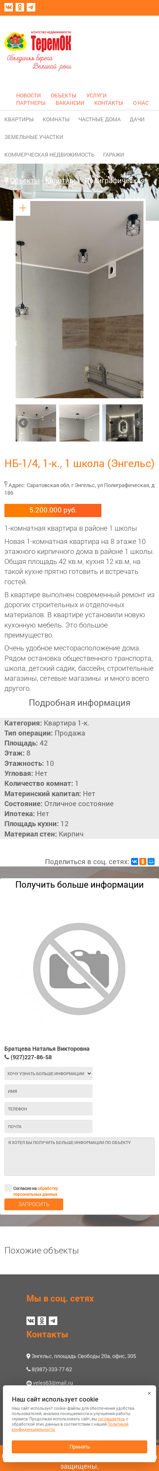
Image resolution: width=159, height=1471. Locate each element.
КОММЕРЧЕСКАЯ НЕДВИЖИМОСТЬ (49, 154)
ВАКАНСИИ (70, 102)
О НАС (140, 102)
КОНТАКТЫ (108, 102)
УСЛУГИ (96, 95)
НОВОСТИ (28, 95)
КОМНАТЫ (56, 119)
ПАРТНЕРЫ (31, 102)
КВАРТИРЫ (19, 119)
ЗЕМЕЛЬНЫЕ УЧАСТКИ (33, 136)
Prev (23, 423)
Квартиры (62, 180)
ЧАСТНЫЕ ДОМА (99, 119)
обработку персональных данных (35, 1191)
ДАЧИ (137, 119)
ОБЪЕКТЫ (63, 95)
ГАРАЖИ (113, 154)
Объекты (25, 180)
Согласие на (31, 1188)
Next (138, 423)
